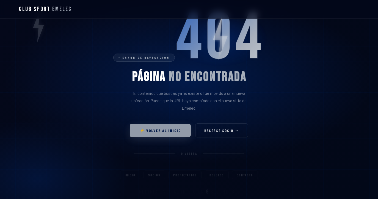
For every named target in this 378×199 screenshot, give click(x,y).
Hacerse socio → (221, 132)
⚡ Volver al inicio (160, 132)
